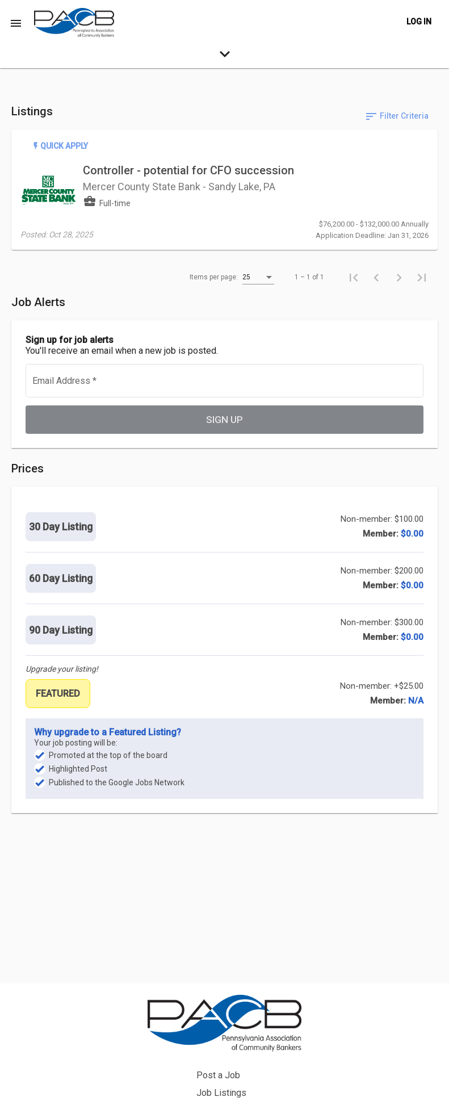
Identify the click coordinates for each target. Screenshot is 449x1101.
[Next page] (399, 288)
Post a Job (300, 1018)
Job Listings (304, 1036)
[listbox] (258, 288)
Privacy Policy (307, 1071)
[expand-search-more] (224, 56)
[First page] (353, 288)
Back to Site (302, 1053)
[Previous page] (376, 288)
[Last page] (421, 288)
